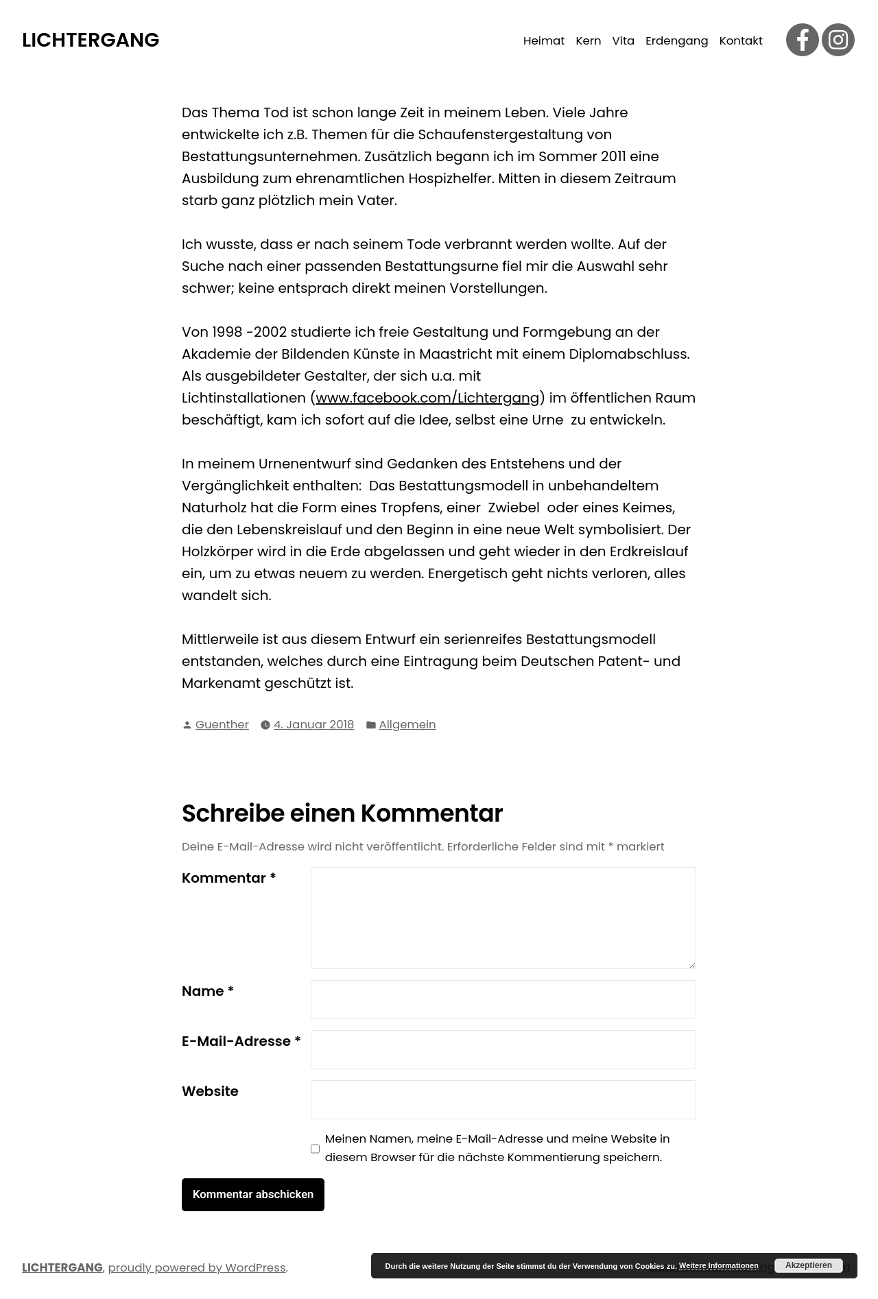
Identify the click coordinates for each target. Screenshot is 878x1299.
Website (210, 1091)
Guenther (222, 724)
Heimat (544, 41)
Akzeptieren (808, 1265)
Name (208, 991)
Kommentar (229, 877)
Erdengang (676, 41)
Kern (588, 41)
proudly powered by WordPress (196, 1268)
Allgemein (407, 724)
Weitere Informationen (719, 1265)
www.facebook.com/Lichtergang (428, 397)
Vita (624, 41)
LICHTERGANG (90, 39)
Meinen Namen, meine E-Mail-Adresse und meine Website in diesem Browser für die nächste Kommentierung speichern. (497, 1148)
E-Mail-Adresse (241, 1041)
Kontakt (741, 41)
